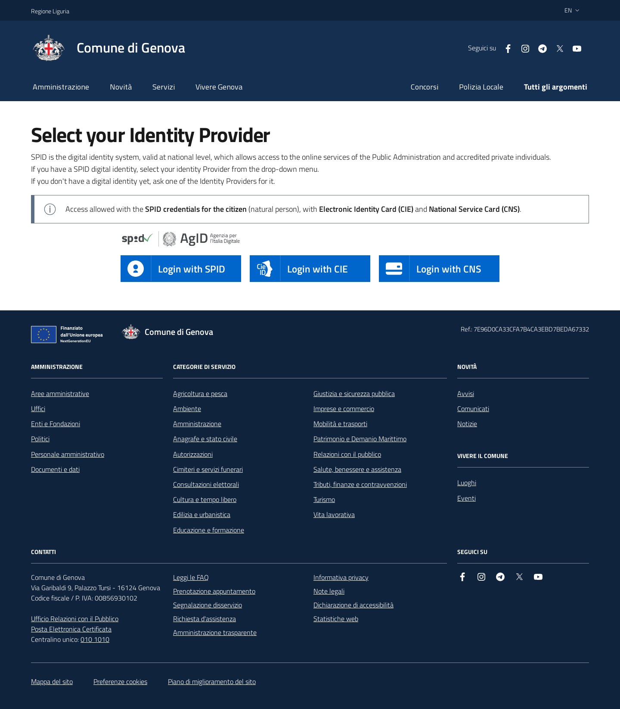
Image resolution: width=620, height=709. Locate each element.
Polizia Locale (481, 87)
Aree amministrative (60, 393)
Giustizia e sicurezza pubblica (354, 393)
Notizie (467, 423)
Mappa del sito (52, 681)
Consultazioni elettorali (206, 484)
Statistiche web (335, 618)
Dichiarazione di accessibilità (353, 605)
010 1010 (95, 639)
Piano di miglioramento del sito (212, 681)
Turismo (324, 499)
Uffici (38, 408)
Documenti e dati (55, 469)
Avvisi (465, 393)
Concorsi (424, 87)
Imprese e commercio (343, 408)
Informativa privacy (341, 577)
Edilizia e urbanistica (201, 514)
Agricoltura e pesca (200, 393)
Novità (121, 87)
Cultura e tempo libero (204, 499)
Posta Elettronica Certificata (71, 629)
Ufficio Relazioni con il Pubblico (74, 618)
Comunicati (473, 408)
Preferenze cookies (120, 681)
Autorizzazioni (193, 454)
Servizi (163, 87)
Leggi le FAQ (191, 577)
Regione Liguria (50, 10)
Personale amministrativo (67, 454)
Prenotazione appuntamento (214, 591)
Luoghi (466, 482)
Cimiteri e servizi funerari (208, 469)
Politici (40, 438)
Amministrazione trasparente (215, 632)
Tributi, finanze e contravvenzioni (360, 484)
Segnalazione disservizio (207, 605)
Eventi (466, 498)
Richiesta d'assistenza (204, 618)
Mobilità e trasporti (340, 423)
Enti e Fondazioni (55, 423)
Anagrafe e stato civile (205, 438)
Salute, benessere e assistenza (357, 469)
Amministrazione (61, 87)
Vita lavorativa (334, 514)
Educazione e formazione (208, 530)
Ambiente (187, 408)
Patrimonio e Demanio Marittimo (359, 438)
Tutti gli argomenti (555, 87)
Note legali (328, 591)
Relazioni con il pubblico (347, 454)
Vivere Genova (218, 87)
